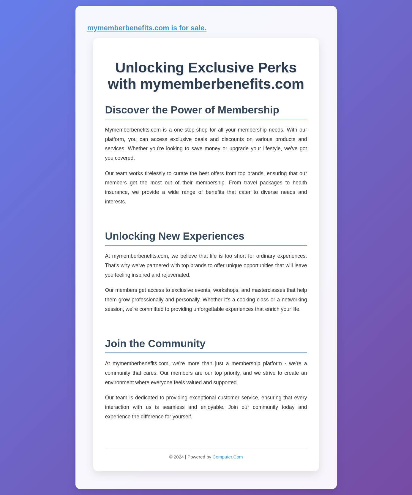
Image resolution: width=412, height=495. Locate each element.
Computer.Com (227, 456)
